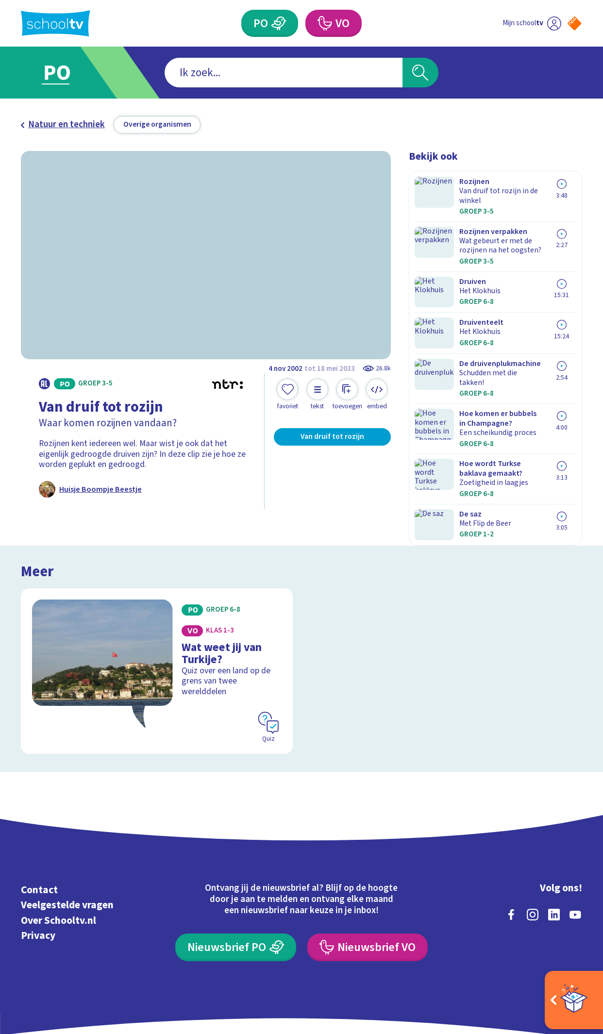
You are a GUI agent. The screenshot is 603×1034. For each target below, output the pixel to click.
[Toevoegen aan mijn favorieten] (287, 394)
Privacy (38, 882)
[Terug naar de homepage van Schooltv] (55, 23)
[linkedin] (554, 861)
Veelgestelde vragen (67, 852)
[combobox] (283, 73)
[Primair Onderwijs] (279, 23)
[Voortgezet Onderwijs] (324, 23)
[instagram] (532, 861)
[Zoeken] (420, 73)
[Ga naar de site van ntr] (566, 947)
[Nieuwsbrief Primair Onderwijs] (235, 894)
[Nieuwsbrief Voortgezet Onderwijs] (367, 894)
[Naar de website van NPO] (574, 23)
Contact (39, 837)
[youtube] (575, 861)
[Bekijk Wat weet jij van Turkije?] (156, 625)
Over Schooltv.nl (58, 867)
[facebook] (511, 861)
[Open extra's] (574, 1000)
